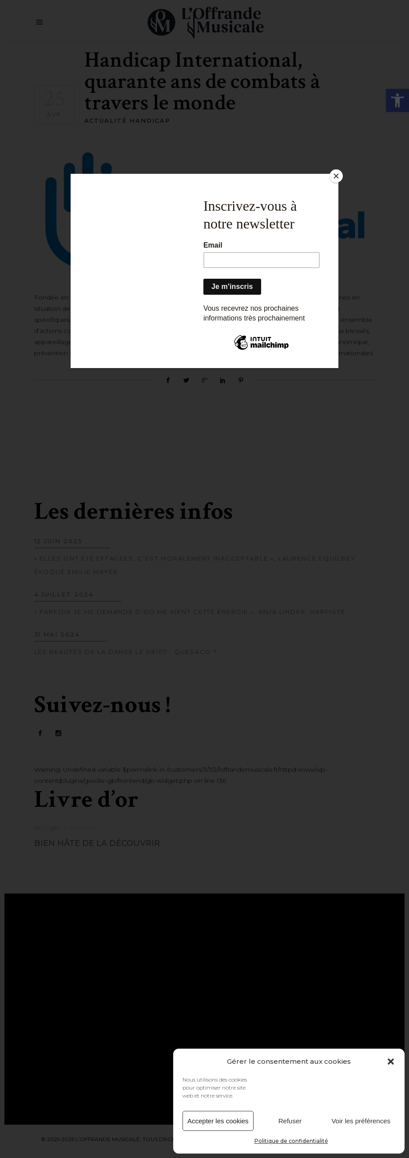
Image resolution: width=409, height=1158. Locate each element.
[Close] (336, 176)
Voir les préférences (360, 1121)
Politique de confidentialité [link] (291, 1141)
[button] (390, 1061)
